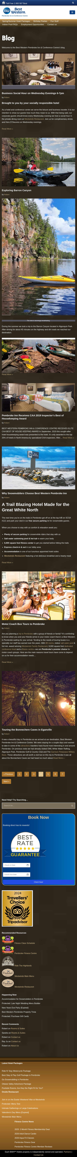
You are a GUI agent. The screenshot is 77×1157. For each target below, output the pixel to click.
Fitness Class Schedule (18, 943)
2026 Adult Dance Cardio (25, 1134)
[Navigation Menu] (72, 12)
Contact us (52, 24)
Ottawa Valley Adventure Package (16, 1084)
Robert (6, 97)
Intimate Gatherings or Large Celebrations (20, 1108)
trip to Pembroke (26, 634)
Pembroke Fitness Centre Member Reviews (33, 1147)
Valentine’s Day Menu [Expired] (15, 1112)
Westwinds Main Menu (18, 976)
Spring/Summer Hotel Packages (16, 21)
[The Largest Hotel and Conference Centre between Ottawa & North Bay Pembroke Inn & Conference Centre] (15, 12)
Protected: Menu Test (11, 1104)
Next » (6, 781)
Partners (67, 1152)
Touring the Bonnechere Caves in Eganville (27, 729)
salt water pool (66, 643)
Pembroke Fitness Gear (25, 1142)
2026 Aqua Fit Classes (24, 1138)
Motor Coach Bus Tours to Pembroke (23, 624)
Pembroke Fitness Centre (19, 953)
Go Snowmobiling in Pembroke (15, 1080)
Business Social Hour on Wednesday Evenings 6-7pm (33, 93)
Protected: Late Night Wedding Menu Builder (21, 1003)
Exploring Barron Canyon (16, 190)
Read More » (7, 129)
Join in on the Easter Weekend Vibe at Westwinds (23, 1100)
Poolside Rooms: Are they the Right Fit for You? (22, 1088)
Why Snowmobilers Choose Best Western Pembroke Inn (34, 493)
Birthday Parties (40, 21)
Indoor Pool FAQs (10, 24)
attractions (25, 746)
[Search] (73, 3)
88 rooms (50, 643)
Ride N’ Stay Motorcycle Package (16, 1071)
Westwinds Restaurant (34, 119)
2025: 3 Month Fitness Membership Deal (32, 1129)
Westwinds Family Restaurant (35, 646)
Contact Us (38, 1155)
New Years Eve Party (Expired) (15, 1008)
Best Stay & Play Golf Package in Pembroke (21, 1075)
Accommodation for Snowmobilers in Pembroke (22, 999)
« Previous (8, 774)
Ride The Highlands (17, 966)
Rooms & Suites (18, 1029)
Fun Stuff (55, 21)
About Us (15, 1046)
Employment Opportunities (32, 24)
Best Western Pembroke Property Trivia (19, 1012)
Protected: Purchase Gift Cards (15, 1016)
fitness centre (27, 649)
